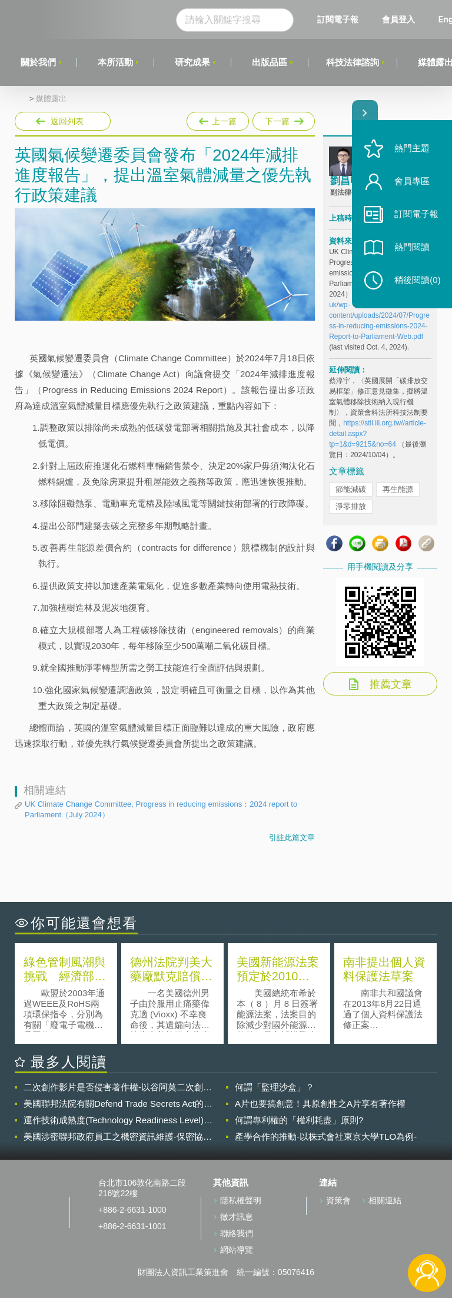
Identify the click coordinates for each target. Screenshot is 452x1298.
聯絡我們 (236, 1233)
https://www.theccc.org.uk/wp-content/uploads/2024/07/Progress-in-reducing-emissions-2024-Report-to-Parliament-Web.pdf (379, 315)
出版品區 (269, 62)
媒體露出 (51, 99)
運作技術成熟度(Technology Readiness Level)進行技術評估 (118, 1120)
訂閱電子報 (337, 19)
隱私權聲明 (240, 1200)
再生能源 (398, 489)
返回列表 (67, 121)
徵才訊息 (236, 1217)
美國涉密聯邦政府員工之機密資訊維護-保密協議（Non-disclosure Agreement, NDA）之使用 (118, 1136)
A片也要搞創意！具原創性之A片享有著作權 (320, 1104)
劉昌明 (345, 181)
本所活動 (115, 62)
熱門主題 (412, 149)
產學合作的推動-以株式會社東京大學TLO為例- (326, 1136)
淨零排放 (350, 506)
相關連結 (384, 1200)
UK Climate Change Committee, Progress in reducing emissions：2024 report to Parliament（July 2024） (161, 809)
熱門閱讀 (412, 247)
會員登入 (398, 19)
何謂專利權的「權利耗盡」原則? (299, 1120)
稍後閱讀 (417, 280)
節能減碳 (350, 489)
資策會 (338, 1200)
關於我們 (38, 62)
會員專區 (412, 182)
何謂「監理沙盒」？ (274, 1087)
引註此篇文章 (292, 837)
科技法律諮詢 (352, 62)
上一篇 (218, 119)
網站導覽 (236, 1249)
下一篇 (282, 121)
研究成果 (192, 62)
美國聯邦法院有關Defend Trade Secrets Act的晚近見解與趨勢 (118, 1104)
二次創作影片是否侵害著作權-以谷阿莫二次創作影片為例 (118, 1087)
